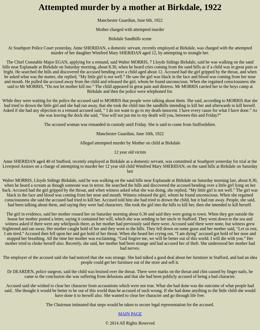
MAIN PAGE (130, 314)
